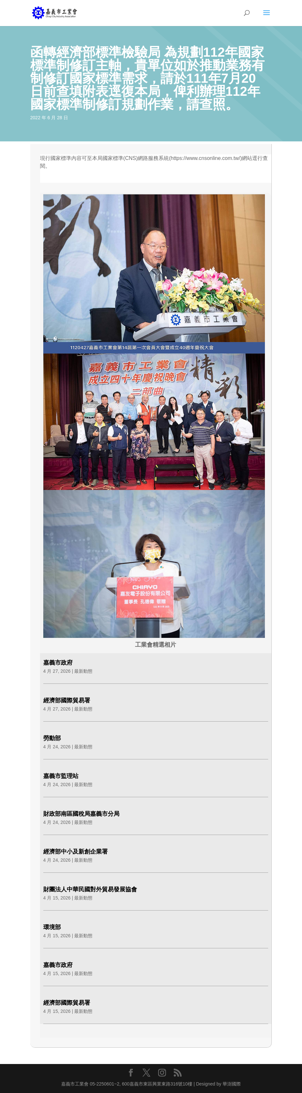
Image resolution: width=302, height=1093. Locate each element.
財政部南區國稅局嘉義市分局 (81, 814)
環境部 (52, 927)
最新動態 (83, 671)
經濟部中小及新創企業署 (75, 851)
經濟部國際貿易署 (66, 700)
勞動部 (52, 738)
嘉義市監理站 (60, 776)
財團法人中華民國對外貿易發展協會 (90, 889)
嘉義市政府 (58, 662)
